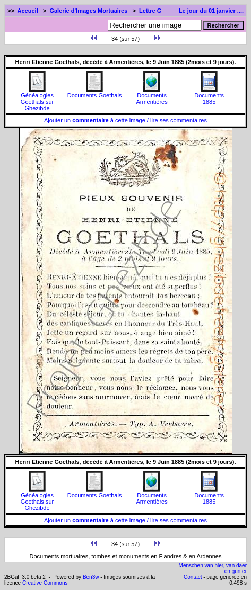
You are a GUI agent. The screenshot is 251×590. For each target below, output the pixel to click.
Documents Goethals (94, 93)
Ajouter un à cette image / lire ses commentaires (125, 120)
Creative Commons (45, 583)
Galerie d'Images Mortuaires (88, 10)
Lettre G (150, 10)
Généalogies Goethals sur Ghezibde (37, 99)
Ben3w (91, 577)
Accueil (28, 10)
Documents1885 (209, 96)
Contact (193, 577)
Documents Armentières (151, 96)
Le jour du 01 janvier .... (211, 10)
